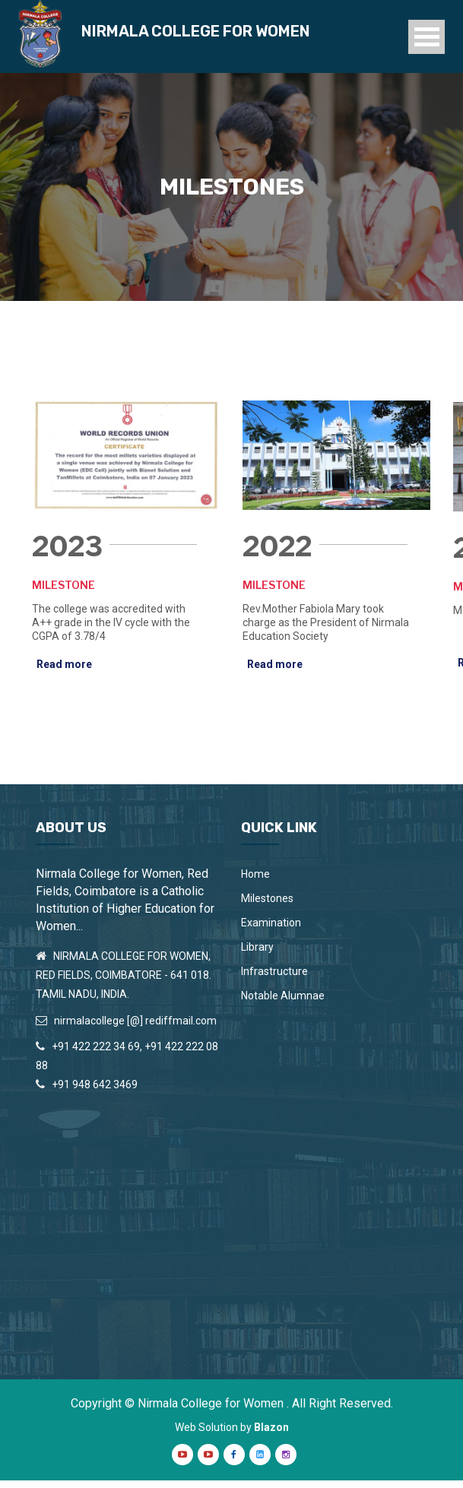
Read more (64, 672)
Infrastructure (274, 979)
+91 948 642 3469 (95, 1092)
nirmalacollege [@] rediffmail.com (135, 1027)
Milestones (267, 906)
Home (255, 881)
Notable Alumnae (283, 1003)
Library (257, 954)
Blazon (271, 1435)
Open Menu (426, 40)
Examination (271, 930)
